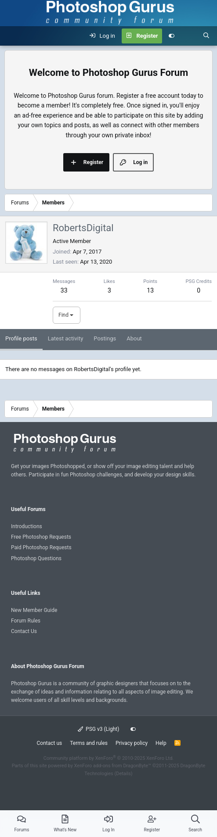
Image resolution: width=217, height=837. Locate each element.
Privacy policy (132, 743)
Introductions (26, 526)
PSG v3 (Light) (98, 729)
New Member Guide (34, 610)
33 (64, 290)
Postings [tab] (105, 338)
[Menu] (11, 36)
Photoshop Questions (36, 558)
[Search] (206, 36)
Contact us (49, 743)
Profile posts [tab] (21, 338)
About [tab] (134, 338)
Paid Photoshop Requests (41, 547)
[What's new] (189, 36)
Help (161, 743)
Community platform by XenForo (108, 758)
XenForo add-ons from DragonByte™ (112, 766)
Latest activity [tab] (65, 338)
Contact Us (24, 631)
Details (123, 773)
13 (150, 290)
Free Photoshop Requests (41, 537)
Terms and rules (89, 743)
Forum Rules (25, 621)
